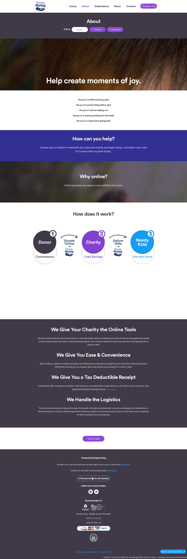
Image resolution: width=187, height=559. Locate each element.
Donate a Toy (149, 6)
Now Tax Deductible (173, 551)
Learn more (111, 389)
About (85, 6)
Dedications (102, 6)
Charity (97, 29)
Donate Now (93, 438)
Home (72, 6)
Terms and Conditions (86, 551)
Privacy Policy (105, 551)
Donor (80, 29)
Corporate (115, 29)
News (117, 6)
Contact (131, 6)
